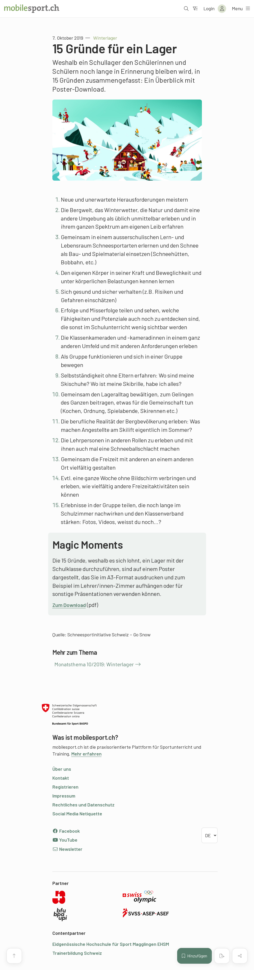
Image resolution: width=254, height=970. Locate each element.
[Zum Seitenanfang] (14, 956)
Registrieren (65, 787)
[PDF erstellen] (222, 956)
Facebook (66, 831)
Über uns (61, 769)
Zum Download (70, 604)
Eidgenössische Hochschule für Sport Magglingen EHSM (110, 944)
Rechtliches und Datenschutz (83, 805)
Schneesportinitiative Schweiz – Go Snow (109, 634)
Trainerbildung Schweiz (77, 953)
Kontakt (60, 778)
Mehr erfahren (86, 754)
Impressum (63, 796)
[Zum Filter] (194, 8)
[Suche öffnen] (185, 8)
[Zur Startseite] (31, 8)
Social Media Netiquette (77, 813)
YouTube (65, 840)
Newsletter (67, 849)
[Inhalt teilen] (240, 956)
